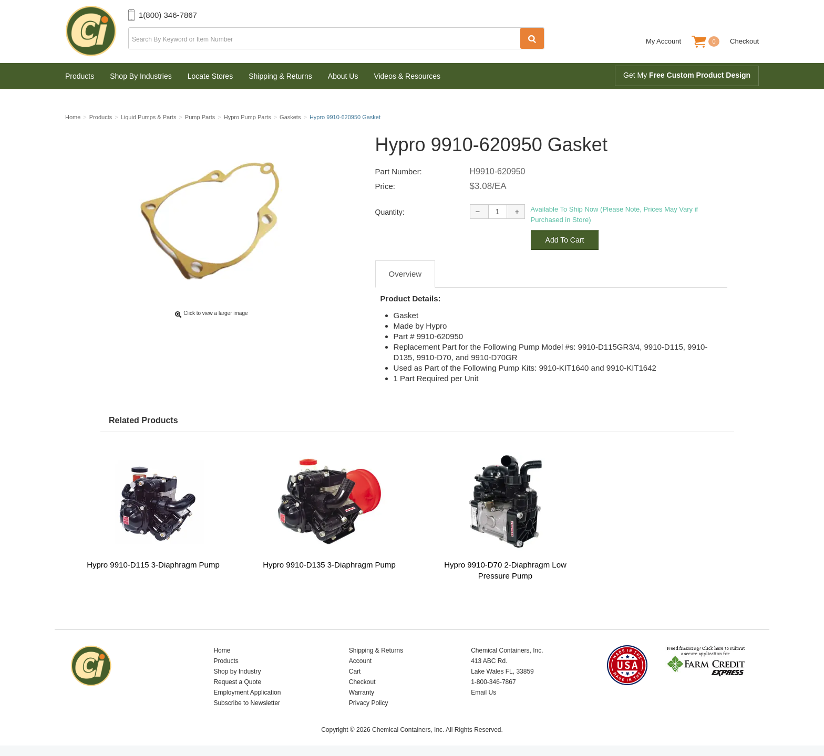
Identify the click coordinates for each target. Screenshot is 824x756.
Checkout (744, 41)
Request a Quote (237, 682)
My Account (663, 41)
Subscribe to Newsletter (246, 703)
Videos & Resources (407, 76)
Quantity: (390, 212)
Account (360, 661)
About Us (343, 76)
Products (79, 76)
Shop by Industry (237, 671)
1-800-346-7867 (493, 682)
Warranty (361, 692)
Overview (405, 273)
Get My (686, 75)
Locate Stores (210, 76)
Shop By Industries (141, 76)
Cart (355, 671)
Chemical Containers (96, 31)
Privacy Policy (368, 703)
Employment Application (247, 692)
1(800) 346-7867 (168, 14)
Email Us (483, 692)
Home (221, 650)
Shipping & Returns (280, 76)
